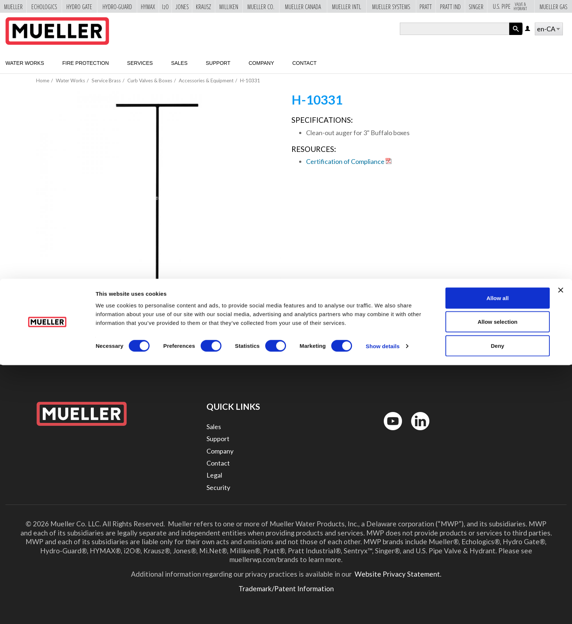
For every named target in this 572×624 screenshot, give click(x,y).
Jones (182, 6)
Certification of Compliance (345, 161)
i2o (165, 6)
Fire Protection (85, 63)
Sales (179, 63)
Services (140, 63)
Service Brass (106, 80)
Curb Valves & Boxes (149, 80)
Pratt (426, 6)
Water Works (24, 63)
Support (218, 63)
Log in (528, 29)
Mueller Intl (346, 6)
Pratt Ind (450, 6)
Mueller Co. (260, 6)
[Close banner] (560, 549)
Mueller (13, 6)
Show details (383, 605)
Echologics (44, 6)
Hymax (148, 6)
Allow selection (497, 581)
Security (218, 487)
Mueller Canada (303, 6)
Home (42, 80)
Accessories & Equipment (206, 80)
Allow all (497, 557)
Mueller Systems (391, 6)
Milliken (228, 6)
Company (261, 63)
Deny (498, 604)
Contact (304, 63)
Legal (214, 475)
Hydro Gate (79, 6)
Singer (476, 6)
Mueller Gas (553, 6)
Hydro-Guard (117, 6)
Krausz (203, 6)
